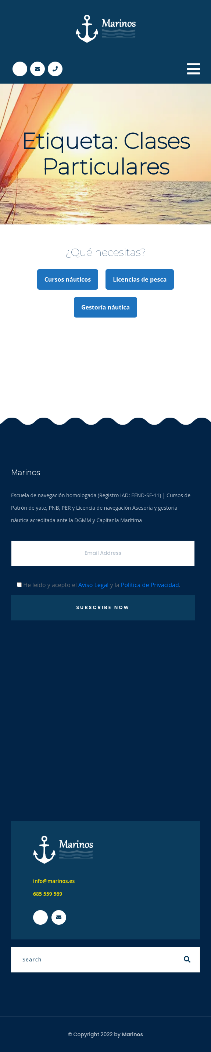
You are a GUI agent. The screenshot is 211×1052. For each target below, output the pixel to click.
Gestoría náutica (105, 307)
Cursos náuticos (67, 279)
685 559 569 (47, 893)
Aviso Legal (93, 585)
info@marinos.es (54, 880)
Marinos (132, 1034)
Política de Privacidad (150, 585)
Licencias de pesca (140, 279)
